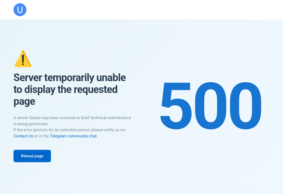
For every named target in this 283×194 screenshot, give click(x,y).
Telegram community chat (73, 136)
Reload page (32, 156)
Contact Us (23, 136)
